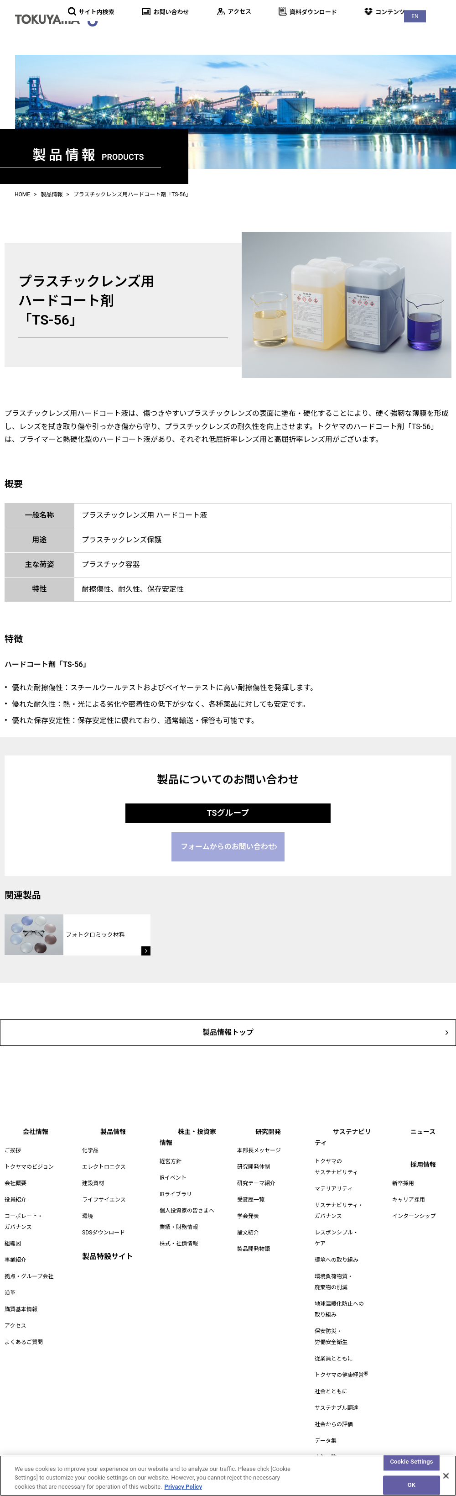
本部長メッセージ (259, 1147)
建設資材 (93, 1180)
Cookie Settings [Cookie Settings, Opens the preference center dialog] (411, 1466)
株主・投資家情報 (232, 31)
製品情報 (177, 31)
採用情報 (436, 31)
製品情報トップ (228, 1027)
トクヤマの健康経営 (341, 1361)
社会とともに (331, 1377)
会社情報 (137, 31)
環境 (87, 1213)
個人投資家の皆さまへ (187, 1196)
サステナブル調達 (336, 1394)
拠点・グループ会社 (29, 1273)
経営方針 (170, 1147)
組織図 (13, 1240)
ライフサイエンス (104, 1196)
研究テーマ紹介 (256, 1180)
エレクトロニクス (104, 1163)
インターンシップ (413, 1213)
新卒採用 (403, 1180)
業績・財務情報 (179, 1213)
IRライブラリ (176, 1180)
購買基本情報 (21, 1306)
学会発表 (248, 1213)
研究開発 (287, 31)
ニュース (396, 31)
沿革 (10, 1289)
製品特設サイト (107, 1253)
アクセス (15, 1322)
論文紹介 (248, 1229)
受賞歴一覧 (250, 1196)
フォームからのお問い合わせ (228, 843)
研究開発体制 (253, 1163)
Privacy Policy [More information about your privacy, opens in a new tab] (183, 1491)
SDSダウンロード (103, 1229)
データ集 (326, 1426)
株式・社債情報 (179, 1229)
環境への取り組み (336, 1246)
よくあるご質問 (24, 1339)
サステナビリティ (342, 31)
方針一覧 (326, 1443)
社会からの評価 (334, 1410)
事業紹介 (15, 1257)
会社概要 (15, 1180)
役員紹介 (15, 1196)
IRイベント (173, 1163)
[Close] (446, 1480)
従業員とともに (334, 1344)
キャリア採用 (408, 1196)
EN (437, 9)
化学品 (90, 1147)
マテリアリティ (333, 1174)
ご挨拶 (13, 1147)
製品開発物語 (253, 1246)
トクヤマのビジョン (29, 1163)
